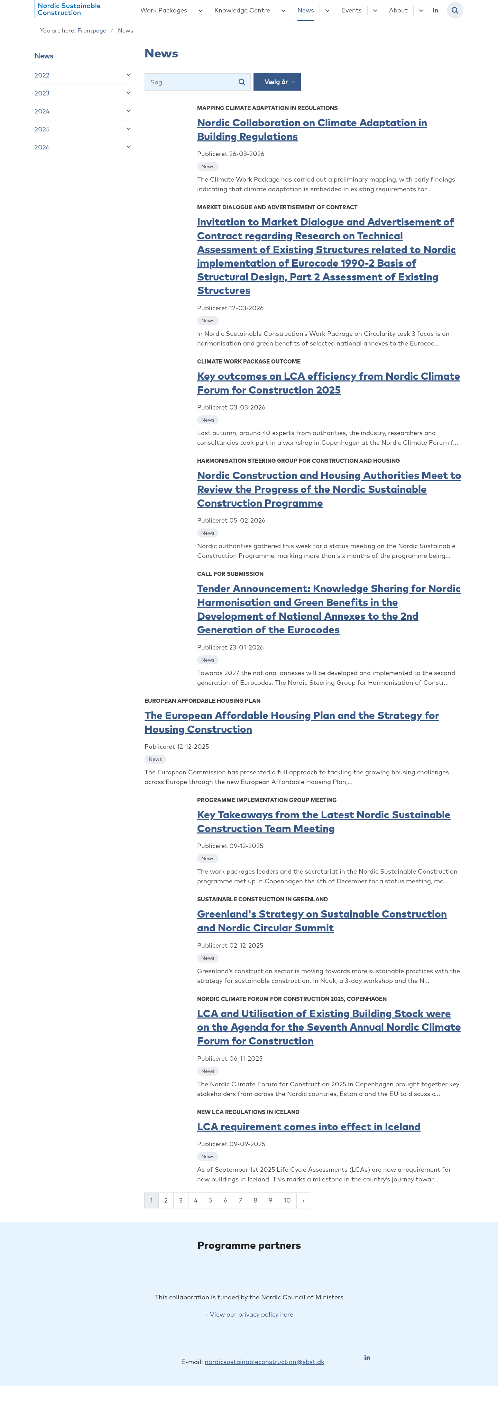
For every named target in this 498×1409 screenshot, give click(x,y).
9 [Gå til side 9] (270, 1200)
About (398, 10)
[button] (127, 74)
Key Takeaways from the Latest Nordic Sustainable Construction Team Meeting (324, 821)
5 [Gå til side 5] (210, 1200)
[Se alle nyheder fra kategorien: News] (208, 166)
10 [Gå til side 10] (287, 1200)
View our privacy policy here (251, 1334)
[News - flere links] (326, 10)
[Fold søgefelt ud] (455, 10)
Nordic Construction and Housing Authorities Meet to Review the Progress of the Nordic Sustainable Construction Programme (329, 489)
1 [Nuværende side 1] (151, 1200)
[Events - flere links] (374, 10)
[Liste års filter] (277, 82)
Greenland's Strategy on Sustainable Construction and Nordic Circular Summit (322, 920)
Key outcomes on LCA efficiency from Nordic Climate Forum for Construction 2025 (328, 382)
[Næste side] (303, 1200)
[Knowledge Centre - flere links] (282, 10)
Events (351, 10)
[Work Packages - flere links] (199, 10)
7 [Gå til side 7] (240, 1200)
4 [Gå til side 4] (195, 1200)
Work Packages (163, 10)
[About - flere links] (420, 10)
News (305, 10)
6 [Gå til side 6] (225, 1200)
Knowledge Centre (242, 10)
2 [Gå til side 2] (166, 1200)
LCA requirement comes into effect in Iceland (309, 1126)
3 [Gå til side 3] (181, 1200)
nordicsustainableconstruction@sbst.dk (264, 1382)
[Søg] (198, 82)
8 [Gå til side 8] (255, 1200)
